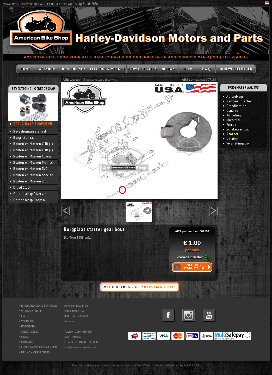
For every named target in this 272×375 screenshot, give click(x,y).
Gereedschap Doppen (27, 200)
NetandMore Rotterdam (148, 365)
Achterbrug (233, 96)
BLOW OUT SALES (142, 69)
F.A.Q (206, 69)
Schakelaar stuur (237, 129)
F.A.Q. (24, 316)
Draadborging (234, 105)
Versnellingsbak (236, 143)
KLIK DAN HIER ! (160, 287)
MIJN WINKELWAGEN (236, 69)
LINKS (25, 336)
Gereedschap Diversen (28, 193)
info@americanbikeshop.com (81, 347)
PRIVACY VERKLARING (35, 352)
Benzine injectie (237, 101)
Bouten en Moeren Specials (32, 175)
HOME (25, 69)
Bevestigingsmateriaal (28, 131)
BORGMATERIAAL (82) (243, 87)
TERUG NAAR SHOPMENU (32, 124)
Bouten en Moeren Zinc (29, 181)
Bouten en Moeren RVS (28, 168)
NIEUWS (168, 69)
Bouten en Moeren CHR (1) (31, 143)
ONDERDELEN (30, 331)
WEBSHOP (47, 69)
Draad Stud (20, 187)
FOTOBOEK (28, 326)
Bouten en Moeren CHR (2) (31, 150)
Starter (110, 80)
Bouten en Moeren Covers (31, 156)
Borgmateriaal (22, 137)
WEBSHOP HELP (31, 311)
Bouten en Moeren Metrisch (32, 162)
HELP (187, 69)
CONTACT (27, 342)
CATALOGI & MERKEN (107, 69)
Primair (230, 124)
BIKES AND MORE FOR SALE (39, 305)
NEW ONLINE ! (73, 69)
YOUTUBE (27, 321)
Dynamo (230, 110)
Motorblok (232, 119)
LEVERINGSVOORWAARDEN (39, 347)
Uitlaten (230, 138)
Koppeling (232, 115)
